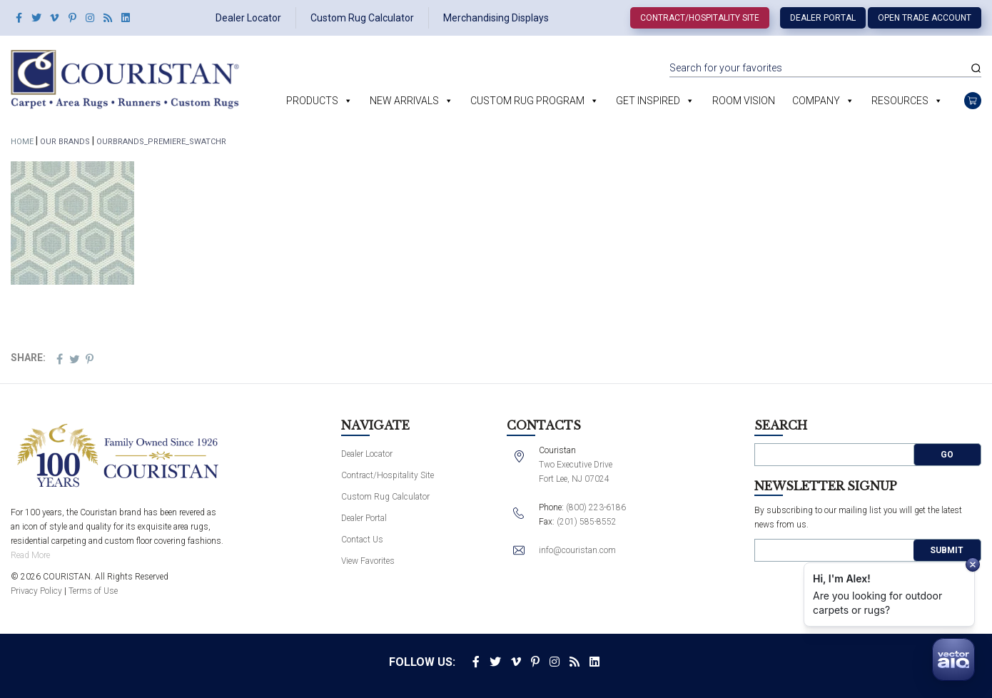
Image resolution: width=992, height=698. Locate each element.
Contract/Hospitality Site (699, 18)
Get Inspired (648, 100)
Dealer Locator (248, 18)
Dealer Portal (823, 18)
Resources (899, 100)
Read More (30, 555)
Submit (946, 550)
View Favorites (368, 561)
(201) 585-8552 (587, 522)
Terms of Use (93, 591)
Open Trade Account (924, 18)
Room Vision (743, 100)
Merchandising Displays (496, 18)
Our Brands (65, 141)
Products (312, 100)
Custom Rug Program (527, 100)
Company (816, 100)
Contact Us (362, 540)
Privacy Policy (36, 591)
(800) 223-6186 (596, 507)
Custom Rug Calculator (362, 18)
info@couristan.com (577, 550)
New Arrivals (404, 100)
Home (22, 141)
